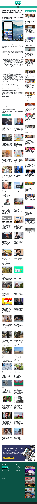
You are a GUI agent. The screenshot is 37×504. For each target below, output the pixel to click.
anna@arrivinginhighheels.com (7, 106)
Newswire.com (15, 44)
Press (18, 466)
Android (12, 49)
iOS (9, 49)
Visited (8, 45)
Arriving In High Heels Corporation (7, 92)
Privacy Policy (18, 470)
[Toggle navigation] (18, 7)
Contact (18, 468)
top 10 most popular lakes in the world (15, 46)
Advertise (18, 467)
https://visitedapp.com (18, 88)
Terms (19, 469)
